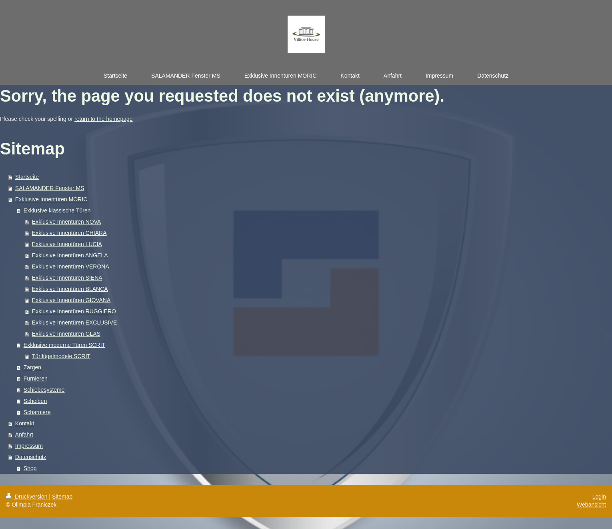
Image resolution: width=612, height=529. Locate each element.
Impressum (29, 446)
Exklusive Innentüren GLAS (66, 334)
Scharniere (37, 412)
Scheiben (35, 401)
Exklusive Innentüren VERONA (70, 266)
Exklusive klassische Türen (57, 210)
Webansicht (591, 504)
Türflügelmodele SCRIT (61, 356)
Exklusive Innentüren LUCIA (67, 244)
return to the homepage (103, 119)
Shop (30, 468)
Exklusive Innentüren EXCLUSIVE (74, 322)
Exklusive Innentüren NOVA (66, 221)
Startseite (27, 177)
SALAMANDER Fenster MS (49, 188)
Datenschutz (30, 457)
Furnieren (36, 378)
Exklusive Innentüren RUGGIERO (74, 311)
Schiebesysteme (44, 390)
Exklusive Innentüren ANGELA (70, 255)
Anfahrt (24, 434)
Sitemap (62, 496)
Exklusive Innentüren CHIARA (69, 233)
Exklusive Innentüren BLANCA (70, 289)
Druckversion (27, 496)
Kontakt (24, 423)
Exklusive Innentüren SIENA (67, 278)
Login (599, 496)
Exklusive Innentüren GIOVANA (71, 300)
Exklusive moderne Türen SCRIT (64, 345)
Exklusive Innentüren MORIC (51, 199)
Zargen (32, 367)
